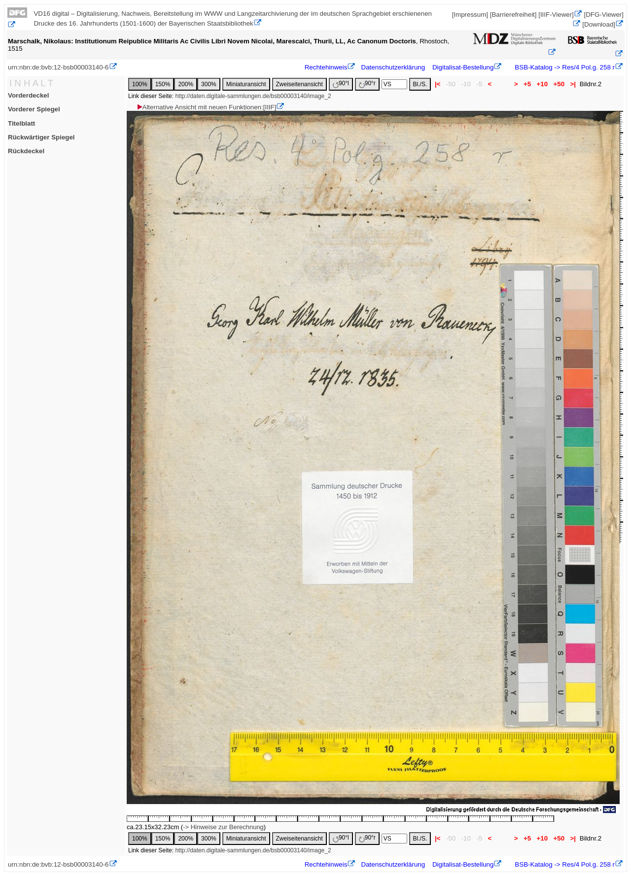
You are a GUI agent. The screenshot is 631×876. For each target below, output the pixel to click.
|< (437, 84)
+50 (559, 84)
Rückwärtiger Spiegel (41, 137)
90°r (367, 84)
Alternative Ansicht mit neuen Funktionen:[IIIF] (206, 107)
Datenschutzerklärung (393, 67)
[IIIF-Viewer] (556, 14)
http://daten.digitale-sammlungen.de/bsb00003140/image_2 (253, 96)
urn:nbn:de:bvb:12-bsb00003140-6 (58, 67)
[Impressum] (470, 14)
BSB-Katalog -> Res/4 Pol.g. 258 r (564, 67)
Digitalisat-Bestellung (462, 67)
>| (573, 84)
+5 (527, 84)
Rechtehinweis (326, 67)
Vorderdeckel (28, 95)
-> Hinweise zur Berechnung (223, 827)
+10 (542, 84)
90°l (341, 84)
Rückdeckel (26, 151)
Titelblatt (21, 123)
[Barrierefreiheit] (513, 14)
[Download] (598, 24)
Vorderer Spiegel (34, 109)
